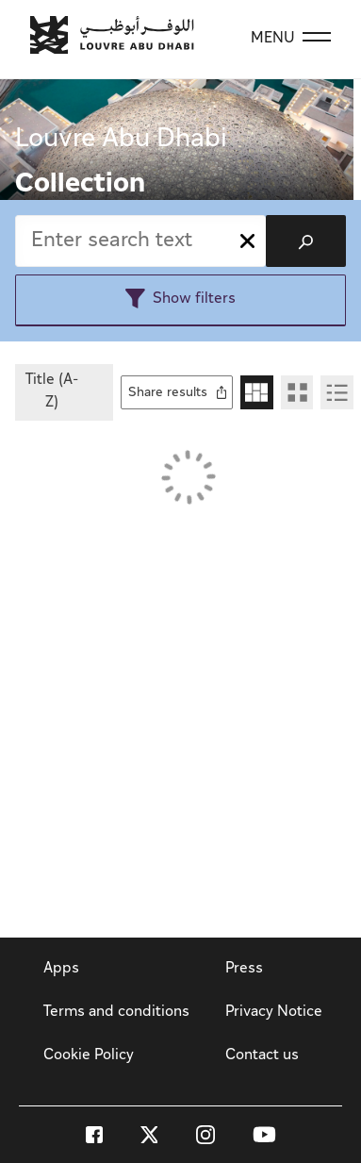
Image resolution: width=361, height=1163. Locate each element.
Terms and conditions (116, 1012)
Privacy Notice (273, 1012)
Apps (61, 969)
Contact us (262, 1056)
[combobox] (140, 241)
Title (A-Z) (51, 392)
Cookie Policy (88, 1056)
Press (244, 969)
